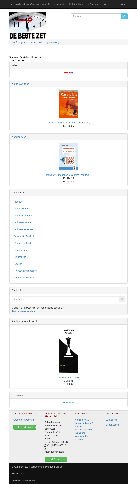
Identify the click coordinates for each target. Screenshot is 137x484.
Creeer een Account (23, 419)
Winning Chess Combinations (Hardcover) (68, 122)
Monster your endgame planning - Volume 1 (68, 175)
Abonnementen (22, 250)
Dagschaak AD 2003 (68, 377)
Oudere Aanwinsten (24, 277)
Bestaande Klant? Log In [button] (25, 427)
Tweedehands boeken (25, 270)
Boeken (18, 201)
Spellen (18, 264)
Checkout (93, 4)
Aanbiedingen (19, 137)
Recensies (68, 402)
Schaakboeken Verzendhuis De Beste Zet (36, 4)
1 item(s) (76, 4)
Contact (79, 439)
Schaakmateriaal (23, 215)
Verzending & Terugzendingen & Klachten (84, 423)
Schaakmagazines (23, 229)
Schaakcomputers (23, 208)
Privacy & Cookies (84, 429)
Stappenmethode (23, 243)
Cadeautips (20, 257)
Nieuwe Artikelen (20, 84)
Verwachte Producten (25, 236)
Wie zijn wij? (112, 419)
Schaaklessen (113, 424)
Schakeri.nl (30, 480)
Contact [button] (55, 459)
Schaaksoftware (22, 222)
